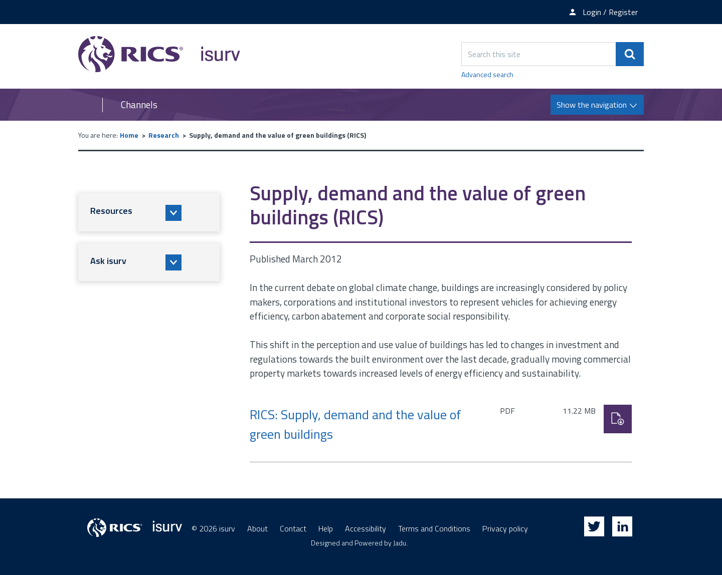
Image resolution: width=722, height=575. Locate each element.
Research (163, 135)
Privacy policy (505, 528)
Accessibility (365, 528)
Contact (293, 528)
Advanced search (487, 74)
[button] (149, 212)
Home (129, 135)
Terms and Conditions (434, 528)
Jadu (399, 542)
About (257, 528)
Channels (139, 105)
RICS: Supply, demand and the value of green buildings (355, 424)
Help (325, 528)
